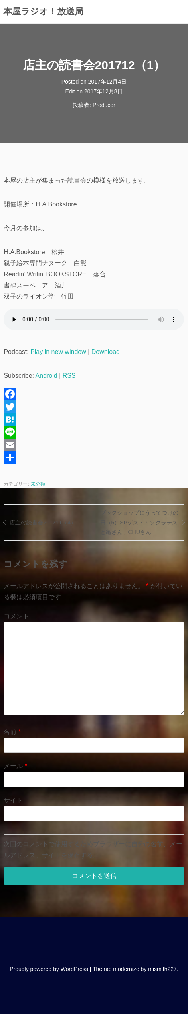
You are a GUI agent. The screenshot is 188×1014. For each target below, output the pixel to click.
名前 (12, 731)
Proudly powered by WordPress (49, 969)
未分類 (38, 484)
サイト (13, 800)
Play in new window (58, 351)
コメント (16, 616)
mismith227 (162, 969)
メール (15, 766)
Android (46, 375)
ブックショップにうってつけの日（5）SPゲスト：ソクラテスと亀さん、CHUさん (139, 522)
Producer (104, 105)
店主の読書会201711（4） (43, 522)
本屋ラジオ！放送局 (43, 11)
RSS (69, 375)
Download (105, 351)
